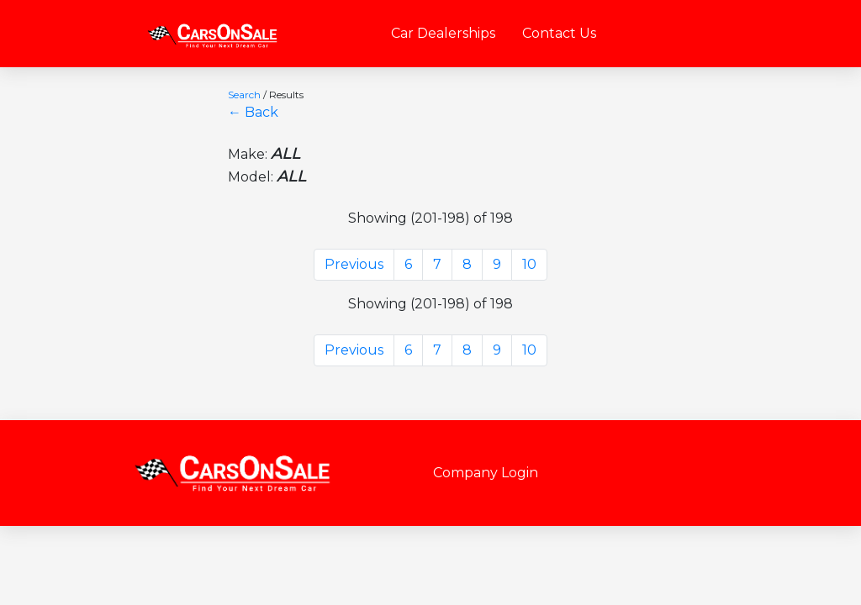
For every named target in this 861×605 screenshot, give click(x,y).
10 (529, 264)
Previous (354, 264)
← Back (253, 112)
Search (244, 94)
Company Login (485, 473)
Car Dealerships (443, 33)
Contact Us (559, 33)
